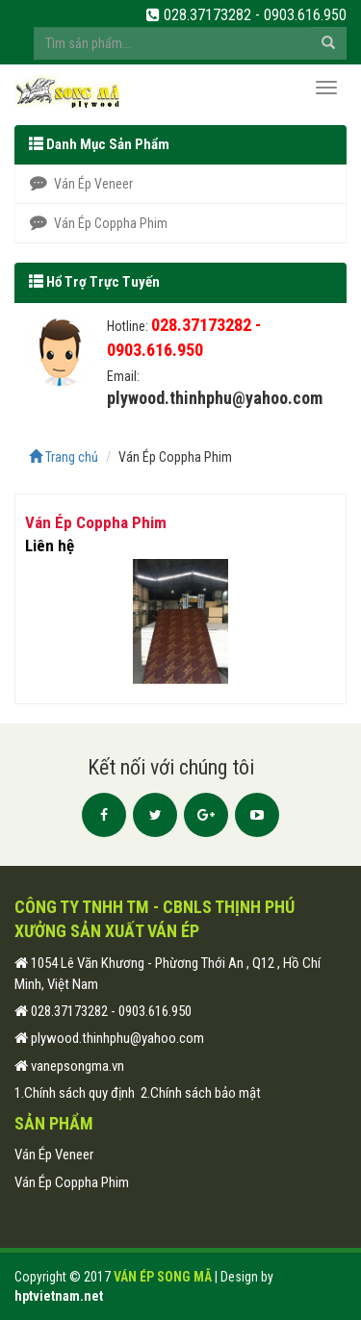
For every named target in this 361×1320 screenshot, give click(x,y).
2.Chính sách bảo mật (201, 1093)
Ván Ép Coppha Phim (99, 223)
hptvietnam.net (58, 1296)
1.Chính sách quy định (74, 1093)
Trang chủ (63, 457)
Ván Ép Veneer (81, 183)
